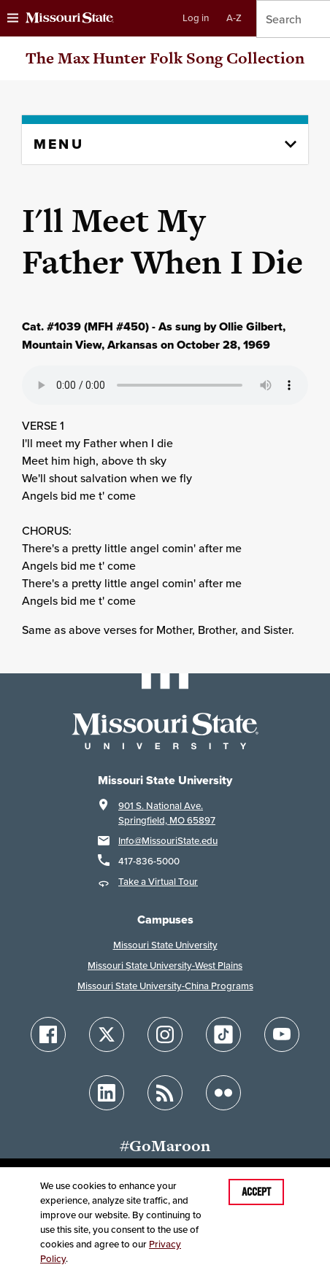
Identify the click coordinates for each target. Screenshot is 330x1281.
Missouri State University (165, 945)
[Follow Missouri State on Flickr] (223, 1092)
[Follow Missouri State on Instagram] (165, 1034)
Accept (256, 1192)
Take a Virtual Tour (158, 882)
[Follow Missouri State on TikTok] (223, 1034)
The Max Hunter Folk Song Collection (165, 58)
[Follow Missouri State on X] (106, 1034)
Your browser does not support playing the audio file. (165, 385)
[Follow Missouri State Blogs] (165, 1092)
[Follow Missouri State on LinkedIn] (106, 1092)
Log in (196, 18)
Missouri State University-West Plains (165, 965)
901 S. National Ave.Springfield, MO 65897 (166, 813)
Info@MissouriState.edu (168, 841)
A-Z (234, 18)
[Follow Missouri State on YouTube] (281, 1034)
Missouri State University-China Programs (165, 986)
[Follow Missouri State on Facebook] (48, 1034)
